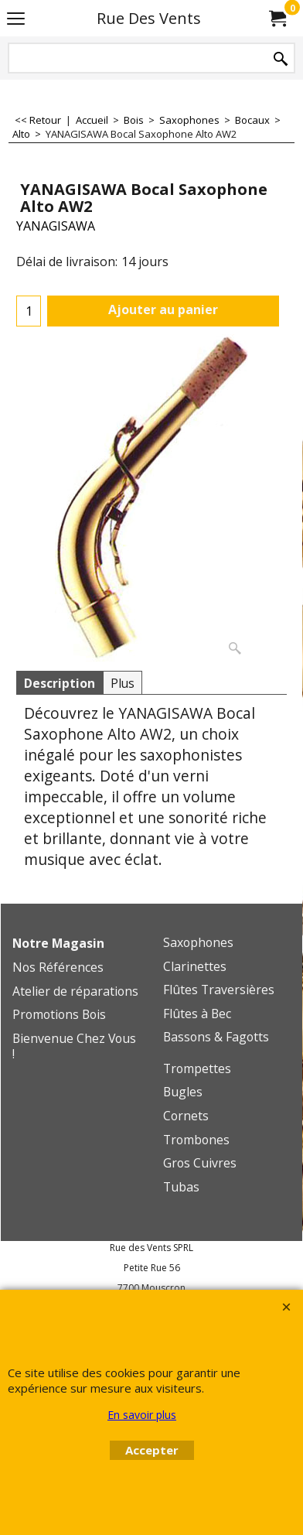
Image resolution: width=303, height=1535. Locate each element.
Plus (122, 683)
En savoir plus (141, 1414)
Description (59, 683)
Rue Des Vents (149, 18)
